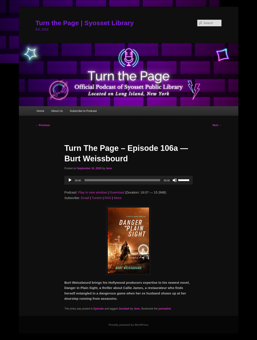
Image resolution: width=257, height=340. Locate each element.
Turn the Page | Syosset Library (85, 22)
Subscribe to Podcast (83, 111)
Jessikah (124, 308)
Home (40, 111)
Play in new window (92, 192)
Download (117, 192)
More (117, 198)
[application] (128, 180)
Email (85, 198)
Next (216, 125)
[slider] (122, 180)
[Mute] (175, 180)
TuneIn (97, 198)
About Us (57, 111)
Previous (43, 125)
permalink (164, 308)
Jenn (109, 168)
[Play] (70, 180)
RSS (107, 198)
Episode (98, 308)
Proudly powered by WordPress (128, 324)
